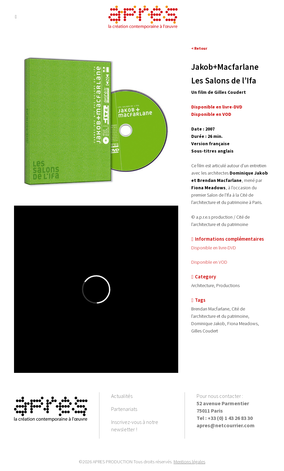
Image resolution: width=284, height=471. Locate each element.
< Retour (199, 48)
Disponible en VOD (209, 262)
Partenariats (124, 409)
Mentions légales (189, 462)
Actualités (121, 396)
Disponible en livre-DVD (216, 107)
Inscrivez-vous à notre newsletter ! (134, 426)
